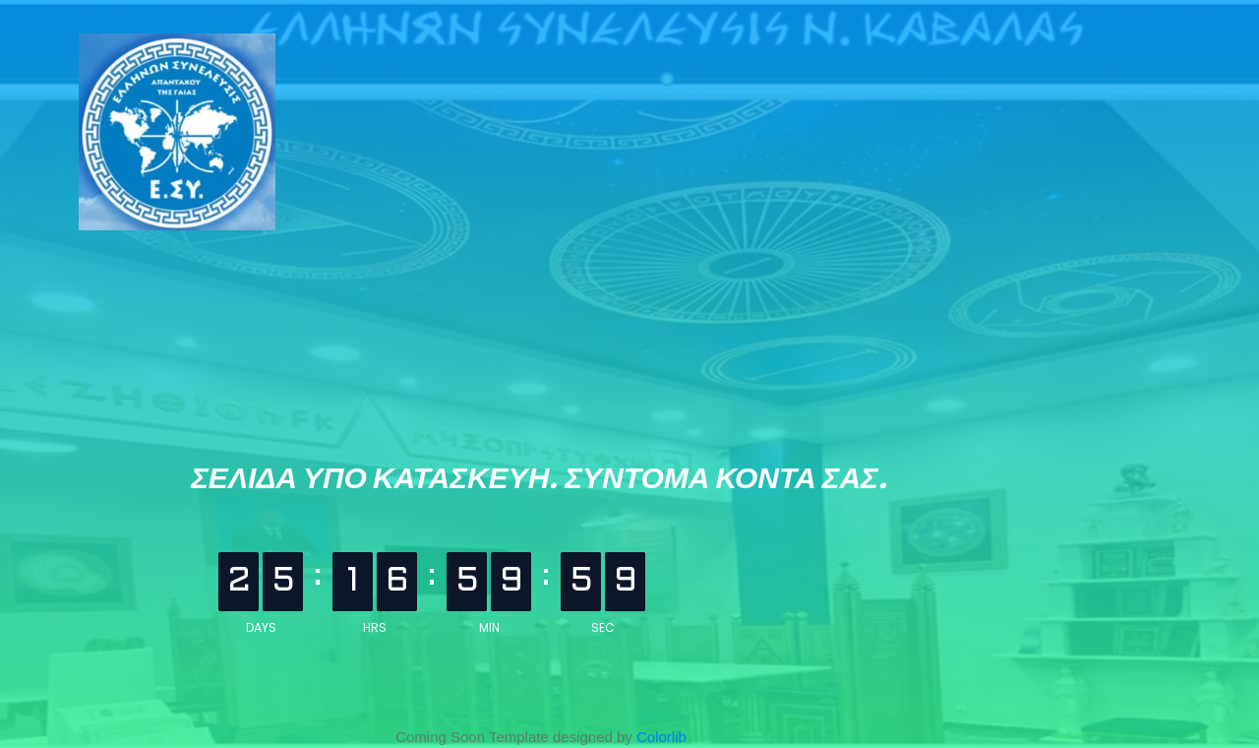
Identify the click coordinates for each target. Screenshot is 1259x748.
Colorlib (661, 736)
